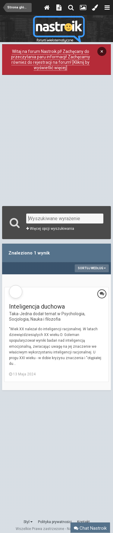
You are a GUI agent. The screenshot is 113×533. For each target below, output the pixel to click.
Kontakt (83, 522)
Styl (28, 522)
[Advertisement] (56, 139)
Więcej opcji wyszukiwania (50, 228)
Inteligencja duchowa (37, 306)
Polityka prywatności (55, 522)
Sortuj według (92, 268)
